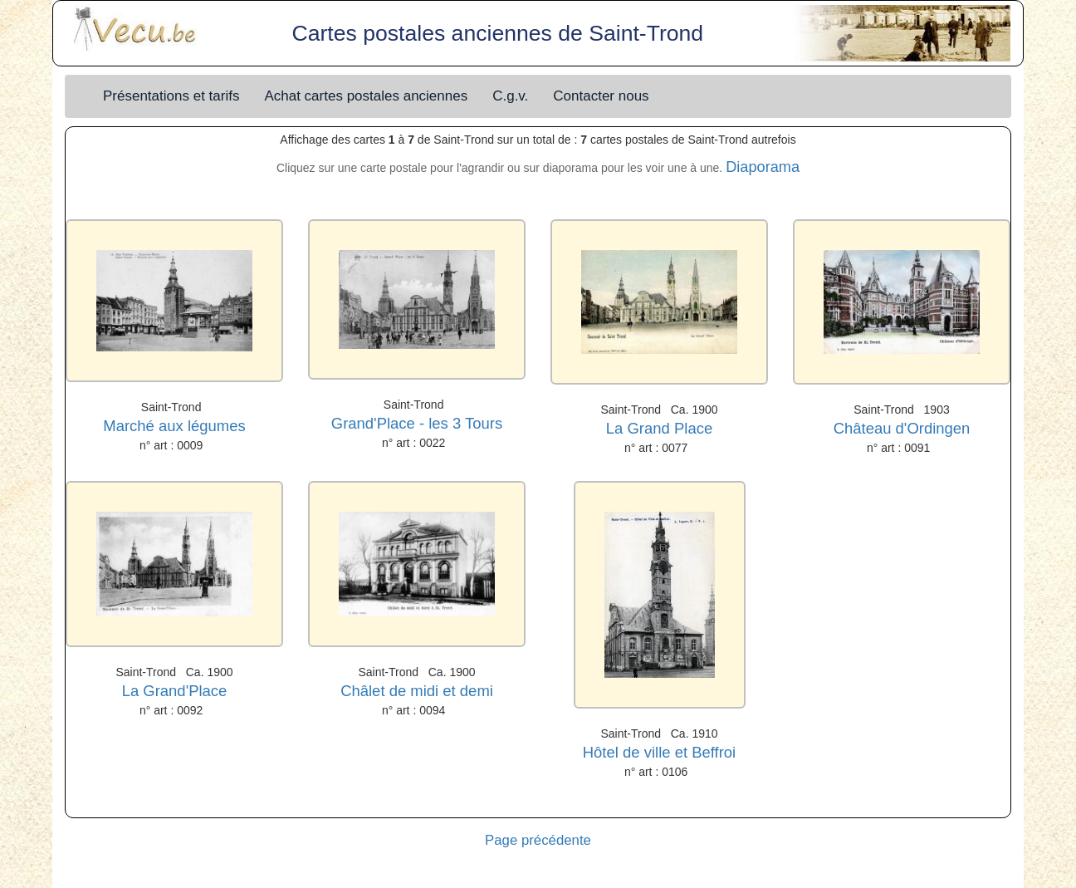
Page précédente (538, 840)
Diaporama (763, 167)
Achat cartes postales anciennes (365, 96)
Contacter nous (600, 96)
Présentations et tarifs (171, 96)
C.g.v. (510, 96)
